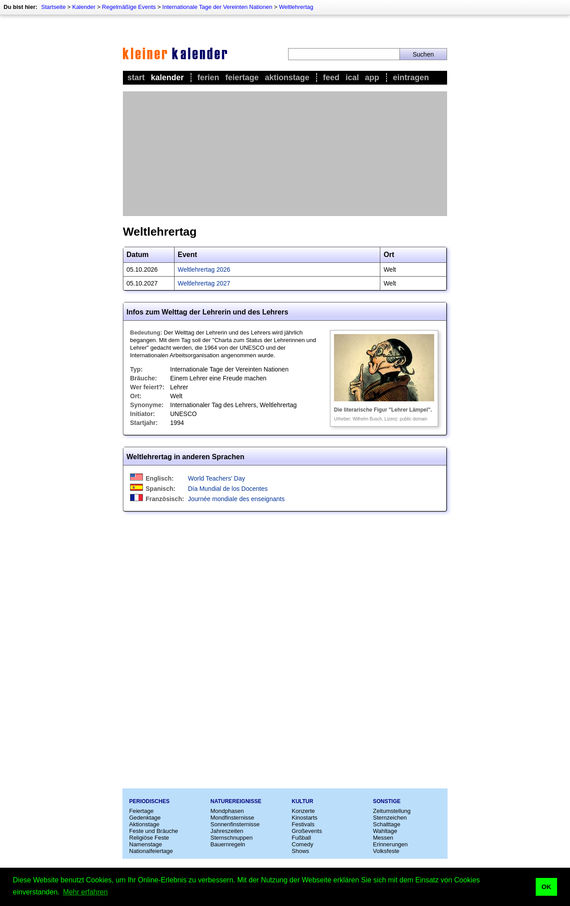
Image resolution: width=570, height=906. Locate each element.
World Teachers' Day (216, 478)
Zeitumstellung (392, 811)
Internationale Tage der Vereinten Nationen (218, 7)
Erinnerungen (390, 844)
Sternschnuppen (232, 837)
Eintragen (411, 77)
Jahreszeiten (227, 831)
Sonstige (387, 801)
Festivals (303, 824)
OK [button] (546, 886)
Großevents (307, 831)
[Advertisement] (285, 153)
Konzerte (303, 811)
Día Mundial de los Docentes (228, 488)
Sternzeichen (390, 817)
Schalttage (386, 824)
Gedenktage (145, 817)
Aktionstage (287, 77)
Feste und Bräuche (153, 831)
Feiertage (242, 77)
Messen (383, 837)
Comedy (302, 844)
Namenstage (145, 844)
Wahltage (385, 831)
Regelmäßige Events (129, 7)
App (372, 77)
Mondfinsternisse (232, 817)
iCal (352, 77)
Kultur (302, 801)
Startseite (53, 7)
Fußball (301, 837)
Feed (331, 77)
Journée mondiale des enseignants (236, 498)
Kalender (83, 7)
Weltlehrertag (296, 7)
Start (136, 77)
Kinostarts (305, 817)
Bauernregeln (228, 844)
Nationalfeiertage (151, 851)
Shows (300, 851)
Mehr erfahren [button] (85, 892)
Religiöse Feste (149, 837)
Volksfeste (386, 851)
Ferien (208, 77)
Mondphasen (227, 811)
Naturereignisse (236, 801)
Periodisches (149, 801)
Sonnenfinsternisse (235, 824)
